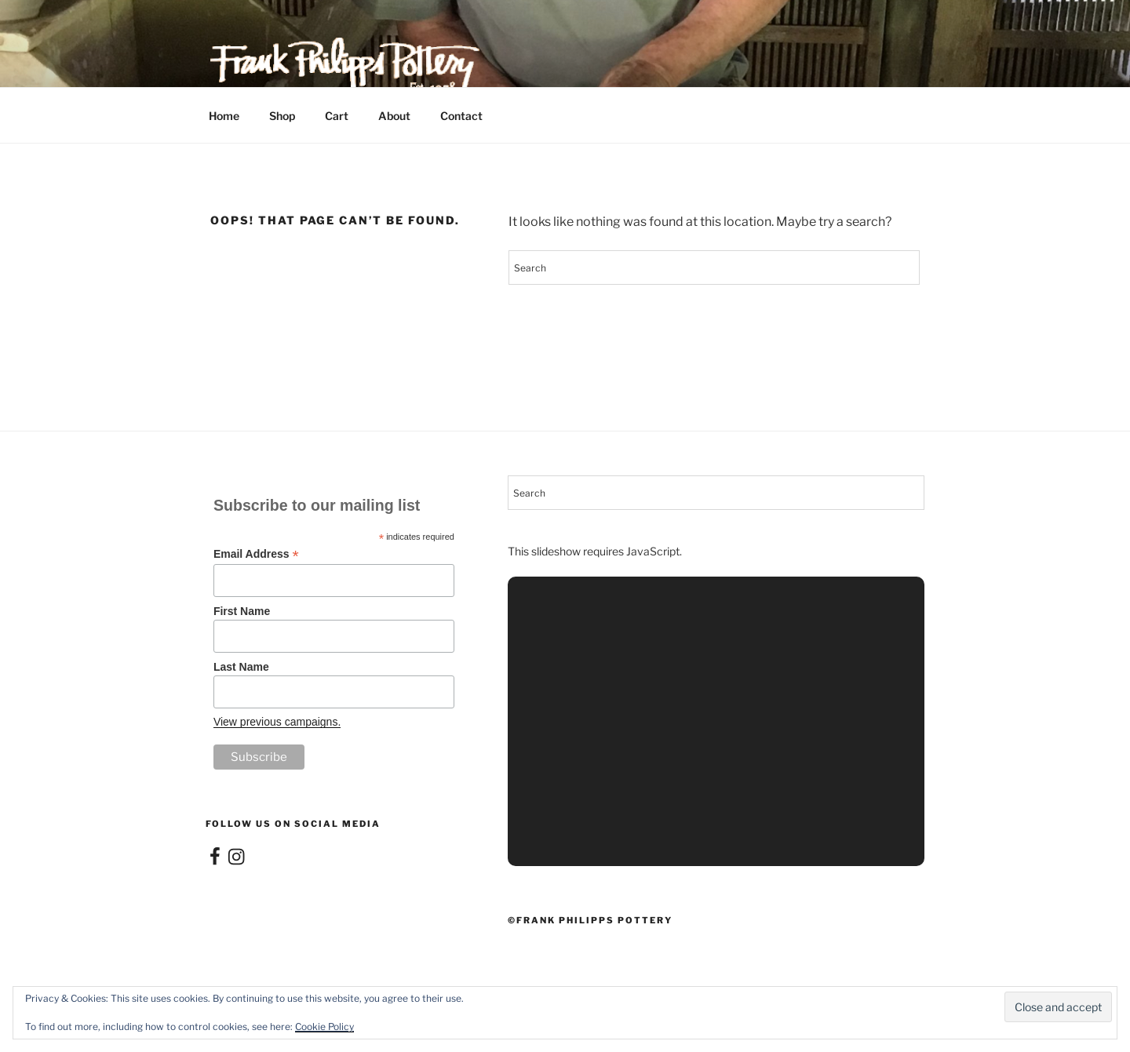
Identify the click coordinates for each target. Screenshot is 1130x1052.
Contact (461, 115)
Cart (336, 115)
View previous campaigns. (277, 721)
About (394, 115)
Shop (282, 115)
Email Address (256, 554)
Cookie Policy (324, 1026)
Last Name (241, 667)
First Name (241, 611)
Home (224, 115)
